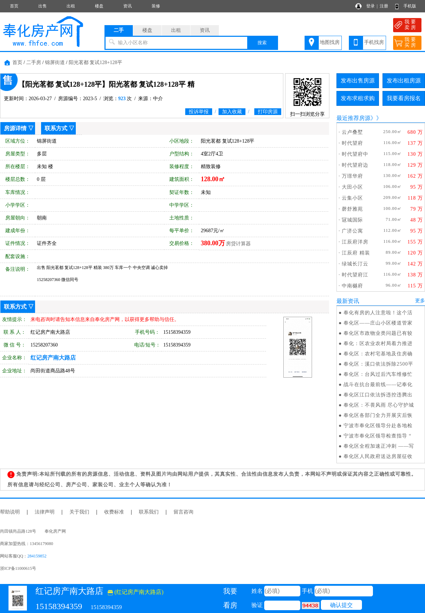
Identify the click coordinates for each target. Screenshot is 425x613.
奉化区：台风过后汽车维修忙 (378, 374)
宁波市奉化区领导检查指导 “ (378, 436)
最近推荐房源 (353, 118)
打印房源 (268, 111)
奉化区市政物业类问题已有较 (378, 333)
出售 (42, 6)
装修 (156, 6)
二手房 (33, 62)
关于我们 (79, 512)
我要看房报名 (404, 98)
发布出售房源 (358, 81)
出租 (71, 6)
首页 (14, 6)
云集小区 (352, 198)
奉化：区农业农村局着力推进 (378, 343)
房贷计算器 (238, 243)
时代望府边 (355, 165)
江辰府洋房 (355, 242)
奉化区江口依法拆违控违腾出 (378, 394)
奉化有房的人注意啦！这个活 (378, 312)
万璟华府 (352, 176)
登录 (370, 6)
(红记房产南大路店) (136, 592)
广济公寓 (352, 231)
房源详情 (15, 128)
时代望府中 (355, 154)
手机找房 (374, 42)
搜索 (262, 42)
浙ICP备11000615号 (18, 568)
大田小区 (352, 187)
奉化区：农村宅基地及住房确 (378, 353)
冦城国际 (352, 220)
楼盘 (99, 6)
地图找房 (330, 42)
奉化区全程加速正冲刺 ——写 (379, 446)
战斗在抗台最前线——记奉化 (378, 384)
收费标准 (114, 512)
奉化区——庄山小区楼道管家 (378, 323)
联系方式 (56, 128)
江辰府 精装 (356, 253)
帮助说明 (10, 512)
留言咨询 (183, 512)
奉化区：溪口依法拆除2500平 (378, 364)
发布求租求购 (358, 98)
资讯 (127, 6)
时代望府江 (355, 274)
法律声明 (45, 512)
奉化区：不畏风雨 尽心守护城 (379, 405)
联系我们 (149, 512)
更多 (420, 300)
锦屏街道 (55, 62)
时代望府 (352, 143)
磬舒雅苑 (352, 209)
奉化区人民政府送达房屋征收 (378, 456)
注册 (384, 6)
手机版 (409, 6)
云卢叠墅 (352, 132)
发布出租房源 (404, 81)
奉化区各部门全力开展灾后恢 (378, 415)
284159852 (36, 556)
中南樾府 (352, 285)
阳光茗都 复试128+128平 (95, 62)
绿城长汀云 (355, 264)
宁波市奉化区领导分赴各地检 (378, 425)
